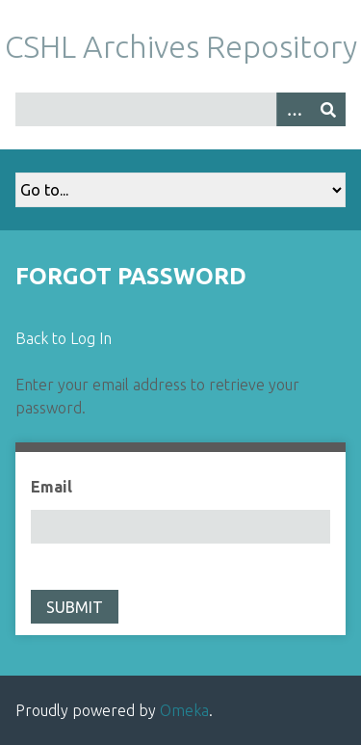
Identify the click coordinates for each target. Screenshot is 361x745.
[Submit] (328, 109)
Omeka (184, 710)
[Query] (180, 109)
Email (51, 486)
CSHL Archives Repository (181, 46)
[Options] (293, 109)
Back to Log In (63, 338)
